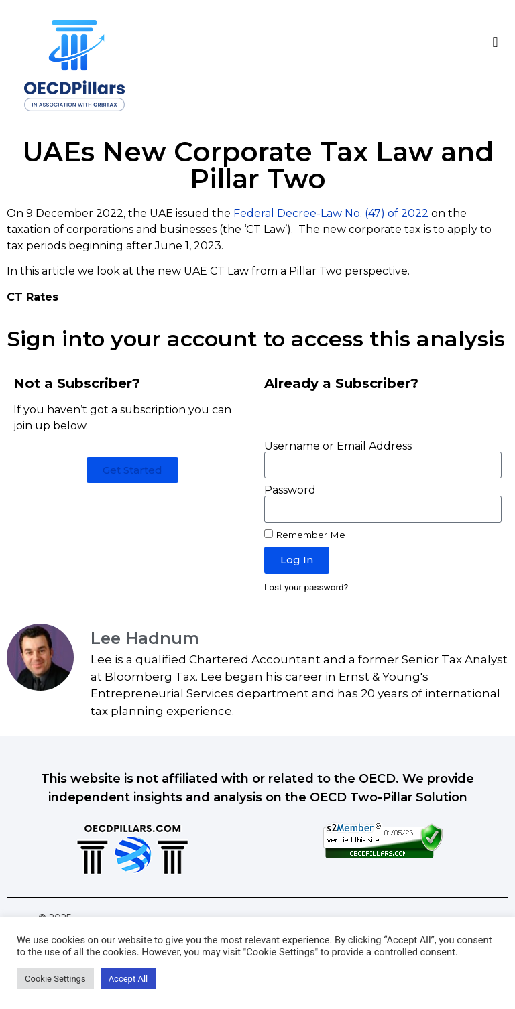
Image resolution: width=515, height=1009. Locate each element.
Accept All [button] (128, 978)
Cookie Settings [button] (55, 978)
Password (290, 490)
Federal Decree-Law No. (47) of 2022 (330, 213)
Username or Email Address (338, 446)
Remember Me (304, 534)
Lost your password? (306, 587)
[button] (495, 42)
